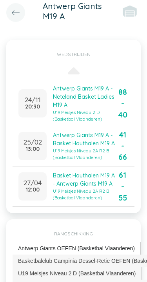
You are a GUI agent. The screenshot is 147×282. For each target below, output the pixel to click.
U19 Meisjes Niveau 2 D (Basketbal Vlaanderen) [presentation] (77, 273)
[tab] (77, 248)
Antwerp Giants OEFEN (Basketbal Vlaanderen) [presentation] (76, 248)
